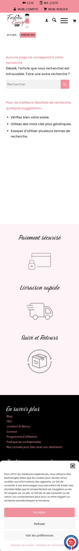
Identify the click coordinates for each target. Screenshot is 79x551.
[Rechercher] (52, 20)
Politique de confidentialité (52, 545)
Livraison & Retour (18, 426)
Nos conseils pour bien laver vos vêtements (34, 447)
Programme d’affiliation (22, 436)
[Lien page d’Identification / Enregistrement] (44, 20)
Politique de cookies (22, 545)
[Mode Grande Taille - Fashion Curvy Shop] (33, 20)
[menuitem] (28, 3)
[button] (73, 466)
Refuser (39, 524)
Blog (9, 416)
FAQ (9, 421)
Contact (12, 431)
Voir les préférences (39, 535)
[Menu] (62, 20)
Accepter (39, 512)
